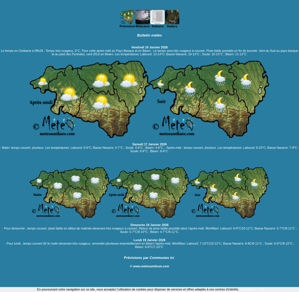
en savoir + (248, 289)
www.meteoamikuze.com (151, 266)
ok (262, 289)
